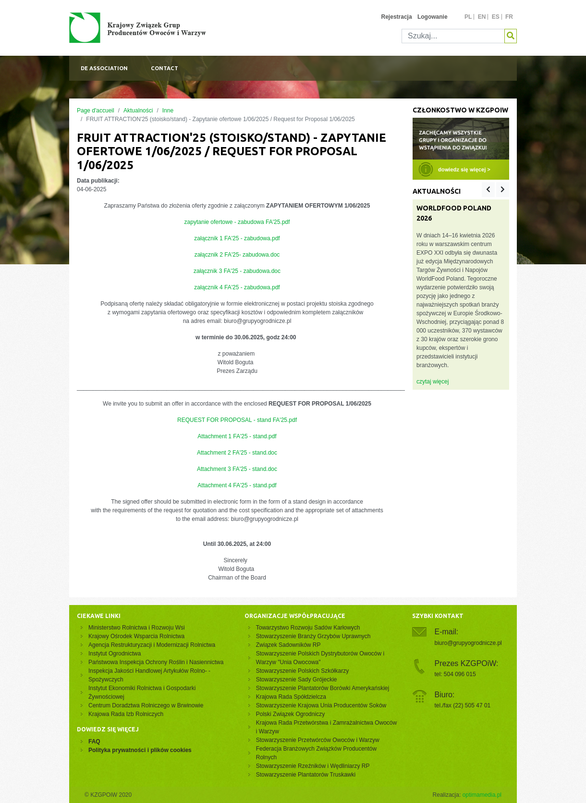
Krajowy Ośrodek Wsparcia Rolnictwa (136, 636)
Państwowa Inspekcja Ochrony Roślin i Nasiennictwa (155, 662)
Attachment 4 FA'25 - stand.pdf (236, 485)
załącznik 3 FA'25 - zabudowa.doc (237, 271)
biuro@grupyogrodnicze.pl (468, 643)
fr (509, 16)
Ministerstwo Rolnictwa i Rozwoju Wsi (136, 627)
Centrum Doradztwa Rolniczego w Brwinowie (145, 705)
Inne (167, 110)
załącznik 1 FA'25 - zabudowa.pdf (237, 238)
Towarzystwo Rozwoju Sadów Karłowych (309, 627)
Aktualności (138, 110)
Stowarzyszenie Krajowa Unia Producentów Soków (321, 705)
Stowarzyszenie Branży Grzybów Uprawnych (313, 636)
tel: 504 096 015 (455, 674)
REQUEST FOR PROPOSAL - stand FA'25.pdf (237, 420)
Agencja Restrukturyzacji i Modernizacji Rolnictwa (151, 645)
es (496, 16)
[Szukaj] (453, 36)
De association (104, 68)
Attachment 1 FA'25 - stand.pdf (236, 436)
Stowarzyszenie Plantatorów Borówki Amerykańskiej (322, 688)
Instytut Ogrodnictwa (114, 653)
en (482, 16)
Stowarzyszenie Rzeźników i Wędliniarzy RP (313, 766)
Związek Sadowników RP (288, 645)
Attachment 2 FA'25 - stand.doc (237, 452)
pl (468, 16)
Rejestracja (396, 16)
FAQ (94, 741)
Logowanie (432, 16)
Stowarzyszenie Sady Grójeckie (296, 679)
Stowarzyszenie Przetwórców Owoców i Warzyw (317, 740)
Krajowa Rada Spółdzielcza (291, 696)
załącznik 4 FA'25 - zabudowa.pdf (237, 287)
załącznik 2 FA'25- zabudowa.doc (237, 254)
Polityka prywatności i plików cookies (140, 750)
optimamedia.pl (482, 794)
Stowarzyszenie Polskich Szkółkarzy (302, 670)
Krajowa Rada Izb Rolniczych (125, 714)
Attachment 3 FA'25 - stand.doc (237, 469)
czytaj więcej (432, 381)
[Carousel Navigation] (495, 189)
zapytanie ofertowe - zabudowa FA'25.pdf (237, 222)
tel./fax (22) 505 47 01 (463, 705)
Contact (164, 68)
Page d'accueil (95, 110)
